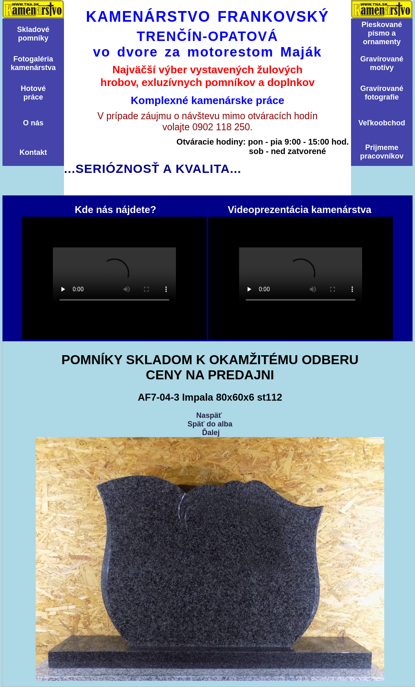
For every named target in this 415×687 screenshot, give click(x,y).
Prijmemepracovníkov (382, 151)
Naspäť (209, 415)
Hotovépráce (33, 92)
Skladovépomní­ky (33, 33)
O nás (33, 123)
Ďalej (211, 433)
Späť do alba (210, 424)
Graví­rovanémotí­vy (381, 63)
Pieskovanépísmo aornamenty (381, 33)
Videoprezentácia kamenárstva (300, 278)
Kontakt (33, 152)
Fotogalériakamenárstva (33, 63)
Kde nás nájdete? (114, 278)
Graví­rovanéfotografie (381, 92)
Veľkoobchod (381, 123)
